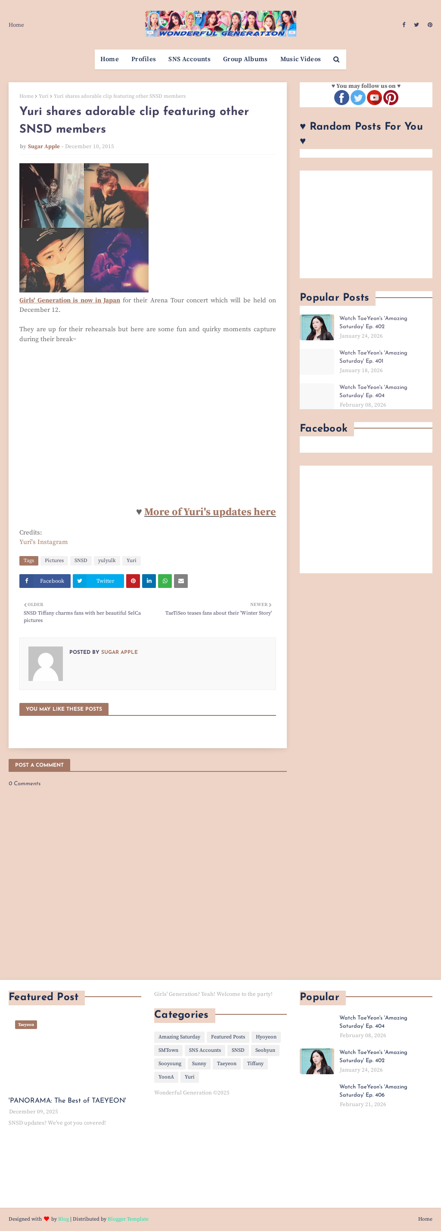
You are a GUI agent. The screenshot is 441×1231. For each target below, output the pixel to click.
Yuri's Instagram (43, 542)
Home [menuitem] (109, 59)
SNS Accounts (205, 1050)
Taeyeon (226, 1063)
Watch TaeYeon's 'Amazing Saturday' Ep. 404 (373, 392)
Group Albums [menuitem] (245, 59)
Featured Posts (228, 1037)
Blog (63, 1219)
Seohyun (265, 1050)
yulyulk (107, 560)
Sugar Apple (44, 146)
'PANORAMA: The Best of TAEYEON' (67, 1100)
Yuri (44, 96)
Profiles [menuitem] (143, 59)
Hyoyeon (266, 1037)
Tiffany (255, 1063)
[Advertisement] (366, 224)
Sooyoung (169, 1063)
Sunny (199, 1063)
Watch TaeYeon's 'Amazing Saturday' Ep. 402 (373, 323)
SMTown (168, 1050)
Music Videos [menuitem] (300, 59)
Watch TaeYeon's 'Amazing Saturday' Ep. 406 (373, 1091)
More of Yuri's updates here (210, 512)
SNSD (81, 560)
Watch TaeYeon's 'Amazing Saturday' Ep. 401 (373, 357)
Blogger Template (128, 1219)
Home (16, 25)
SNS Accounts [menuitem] (189, 59)
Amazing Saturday (179, 1037)
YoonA (166, 1077)
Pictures (54, 560)
